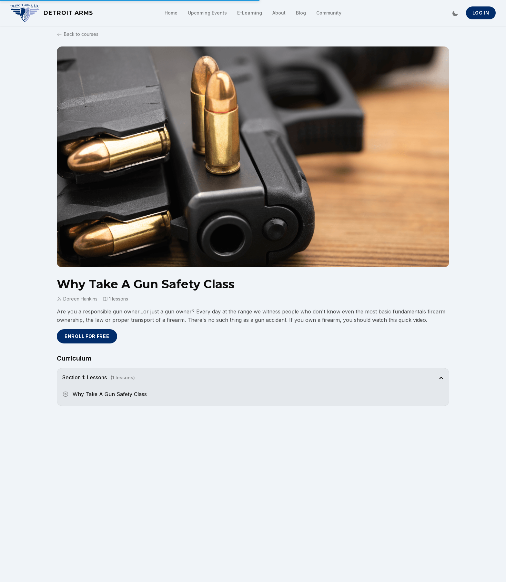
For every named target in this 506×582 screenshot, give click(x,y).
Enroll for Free (87, 336)
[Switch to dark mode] (455, 12)
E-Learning (249, 12)
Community (328, 12)
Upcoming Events (207, 12)
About (279, 12)
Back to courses (77, 34)
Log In (480, 12)
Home (171, 12)
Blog (301, 12)
